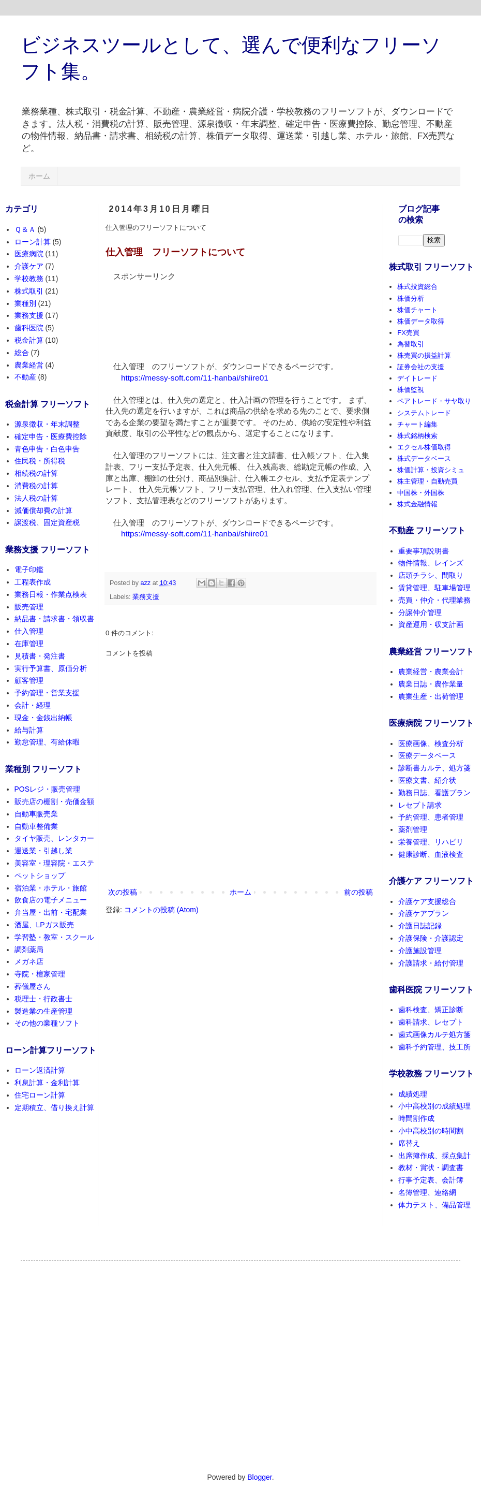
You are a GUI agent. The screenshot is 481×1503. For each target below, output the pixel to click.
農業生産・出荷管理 (430, 696)
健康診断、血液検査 (430, 854)
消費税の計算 (36, 485)
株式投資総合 (417, 286)
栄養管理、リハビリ (430, 842)
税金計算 (28, 340)
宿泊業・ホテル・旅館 (50, 888)
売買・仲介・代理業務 (434, 600)
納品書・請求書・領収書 (54, 619)
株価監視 (410, 389)
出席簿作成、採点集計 (434, 1155)
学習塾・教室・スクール (54, 937)
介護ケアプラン (423, 913)
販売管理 (28, 607)
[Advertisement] (150, 314)
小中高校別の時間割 (430, 1131)
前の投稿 (358, 892)
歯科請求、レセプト (430, 1022)
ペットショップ (39, 875)
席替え (409, 1143)
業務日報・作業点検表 (50, 594)
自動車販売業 (36, 814)
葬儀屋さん (32, 986)
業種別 (25, 303)
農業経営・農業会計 (430, 671)
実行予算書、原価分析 (50, 668)
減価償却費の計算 (43, 510)
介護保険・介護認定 (430, 938)
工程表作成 (32, 582)
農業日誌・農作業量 (430, 684)
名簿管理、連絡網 (427, 1192)
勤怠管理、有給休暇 (47, 742)
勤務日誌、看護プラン (434, 793)
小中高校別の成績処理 (434, 1106)
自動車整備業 (36, 826)
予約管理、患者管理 (430, 817)
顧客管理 (28, 680)
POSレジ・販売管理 (47, 789)
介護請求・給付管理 (430, 963)
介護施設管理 (420, 950)
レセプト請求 (420, 805)
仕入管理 (28, 631)
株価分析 (410, 298)
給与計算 (28, 730)
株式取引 (28, 291)
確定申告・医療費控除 (50, 436)
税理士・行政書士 (43, 999)
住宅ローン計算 (39, 1095)
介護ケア (28, 266)
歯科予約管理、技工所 (434, 1047)
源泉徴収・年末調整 (47, 424)
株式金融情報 (417, 504)
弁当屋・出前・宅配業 (50, 912)
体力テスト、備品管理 (434, 1205)
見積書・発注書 (39, 656)
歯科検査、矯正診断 (430, 1009)
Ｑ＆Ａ (25, 229)
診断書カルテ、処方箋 (434, 768)
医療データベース (427, 755)
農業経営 (28, 365)
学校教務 (28, 278)
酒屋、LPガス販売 (44, 925)
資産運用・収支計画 (430, 624)
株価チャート (417, 310)
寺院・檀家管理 (39, 974)
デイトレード (417, 378)
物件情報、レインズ (430, 563)
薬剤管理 (412, 829)
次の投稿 (122, 892)
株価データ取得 (420, 321)
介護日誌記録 (420, 926)
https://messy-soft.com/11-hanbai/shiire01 (194, 377)
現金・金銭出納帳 (43, 717)
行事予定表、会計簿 (430, 1180)
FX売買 (408, 333)
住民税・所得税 (39, 461)
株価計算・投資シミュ (430, 470)
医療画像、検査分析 (430, 743)
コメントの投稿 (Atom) (161, 910)
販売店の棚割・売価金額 (54, 801)
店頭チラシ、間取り (430, 575)
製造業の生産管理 (43, 1011)
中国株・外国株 (420, 493)
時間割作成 (416, 1118)
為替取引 (410, 344)
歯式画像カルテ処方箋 (434, 1034)
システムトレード (424, 413)
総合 (21, 352)
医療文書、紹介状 (427, 780)
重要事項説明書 (423, 551)
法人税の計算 (36, 498)
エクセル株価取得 (424, 447)
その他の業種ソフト (47, 1023)
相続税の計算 (36, 473)
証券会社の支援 (420, 367)
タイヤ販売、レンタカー (54, 838)
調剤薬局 (28, 949)
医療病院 (28, 254)
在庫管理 (28, 643)
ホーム (39, 176)
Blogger (259, 1477)
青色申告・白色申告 (47, 449)
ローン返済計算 (39, 1070)
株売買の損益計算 (424, 355)
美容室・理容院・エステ (54, 863)
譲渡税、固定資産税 (47, 522)
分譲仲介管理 (420, 612)
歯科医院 (28, 328)
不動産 (25, 377)
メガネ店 (28, 961)
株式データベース (424, 458)
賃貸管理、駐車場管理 (434, 587)
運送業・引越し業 (43, 851)
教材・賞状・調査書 (430, 1167)
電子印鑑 (28, 569)
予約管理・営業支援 (47, 693)
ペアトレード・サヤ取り (434, 401)
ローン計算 (32, 242)
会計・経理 (32, 705)
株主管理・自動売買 (427, 481)
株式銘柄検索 (417, 436)
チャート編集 (417, 424)
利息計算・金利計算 (47, 1082)
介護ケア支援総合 (427, 901)
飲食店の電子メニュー (50, 900)
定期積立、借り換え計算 (54, 1107)
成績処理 (412, 1094)
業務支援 (145, 597)
